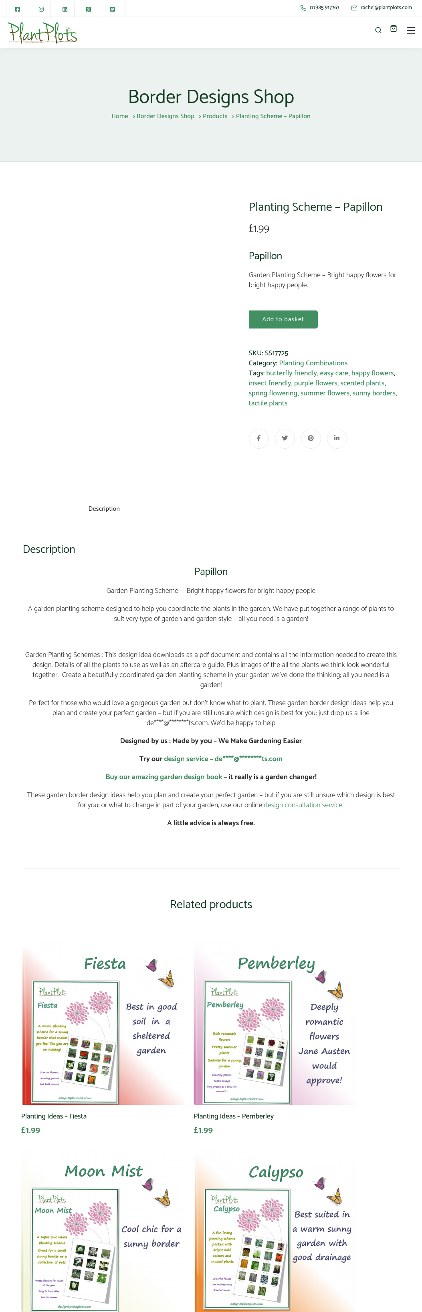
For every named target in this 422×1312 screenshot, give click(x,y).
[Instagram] (42, 10)
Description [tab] (104, 512)
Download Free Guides (202, 1258)
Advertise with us (204, 1223)
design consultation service (303, 812)
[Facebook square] (18, 10)
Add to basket (283, 319)
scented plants (362, 383)
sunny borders (374, 393)
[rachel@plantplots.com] (388, 8)
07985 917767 (42, 1253)
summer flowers (325, 393)
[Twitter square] (114, 10)
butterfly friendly (291, 373)
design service (186, 766)
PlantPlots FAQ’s (204, 1243)
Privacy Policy (274, 1213)
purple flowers (315, 383)
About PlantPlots (204, 1203)
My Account (197, 1233)
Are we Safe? (273, 1203)
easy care (334, 373)
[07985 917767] (320, 8)
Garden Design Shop (209, 1213)
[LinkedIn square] (66, 10)
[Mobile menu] (411, 30)
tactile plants (268, 403)
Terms (264, 1233)
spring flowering (273, 393)
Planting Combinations (313, 363)
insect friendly (270, 383)
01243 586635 (43, 1263)
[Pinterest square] (90, 10)
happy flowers (372, 373)
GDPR (264, 1223)
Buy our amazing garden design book (163, 784)
